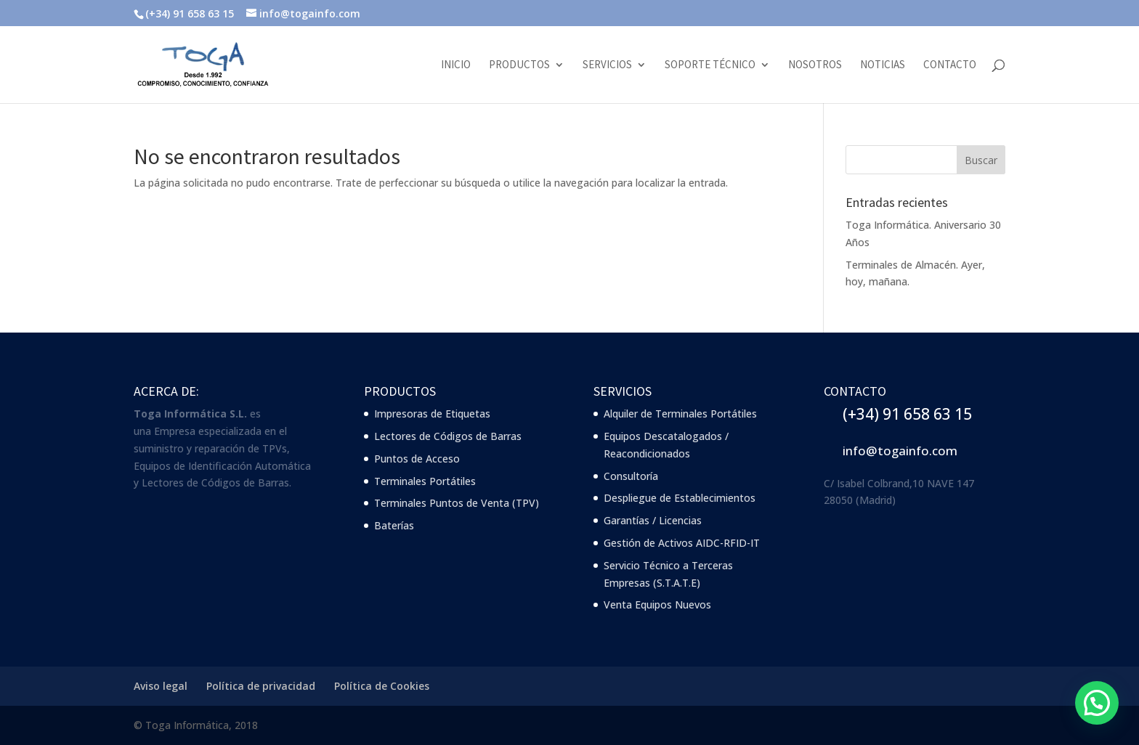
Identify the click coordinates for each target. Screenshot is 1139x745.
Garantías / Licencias (653, 520)
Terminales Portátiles (425, 481)
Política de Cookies (381, 686)
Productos (519, 65)
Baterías (394, 525)
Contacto (949, 65)
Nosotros (815, 65)
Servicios (607, 65)
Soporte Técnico (710, 65)
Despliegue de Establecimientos (679, 498)
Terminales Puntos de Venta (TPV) (456, 503)
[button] (1097, 703)
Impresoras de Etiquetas (432, 413)
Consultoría (631, 476)
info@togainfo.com (900, 450)
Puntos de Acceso (417, 458)
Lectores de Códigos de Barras (448, 436)
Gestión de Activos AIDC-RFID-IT (682, 543)
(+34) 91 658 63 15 (907, 414)
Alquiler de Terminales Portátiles (680, 413)
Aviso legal (160, 686)
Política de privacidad (260, 686)
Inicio (456, 65)
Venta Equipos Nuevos (657, 604)
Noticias (882, 65)
